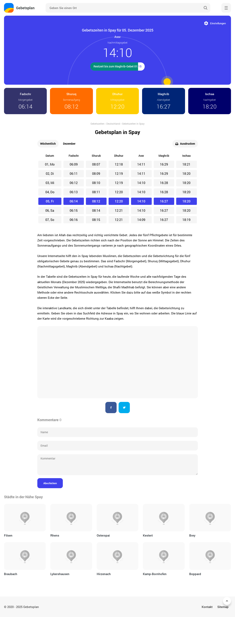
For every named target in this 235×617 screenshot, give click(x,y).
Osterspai (103, 535)
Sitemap (223, 607)
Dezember (69, 143)
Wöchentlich (48, 143)
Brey (192, 535)
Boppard (195, 574)
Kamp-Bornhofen (155, 574)
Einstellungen (218, 23)
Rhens (54, 535)
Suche (205, 8)
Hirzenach (104, 574)
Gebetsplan (31, 607)
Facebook (111, 407)
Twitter (124, 407)
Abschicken (50, 483)
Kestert (148, 535)
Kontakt (207, 607)
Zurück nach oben (227, 601)
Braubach (10, 574)
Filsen (8, 535)
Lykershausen (59, 574)
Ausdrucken (187, 143)
